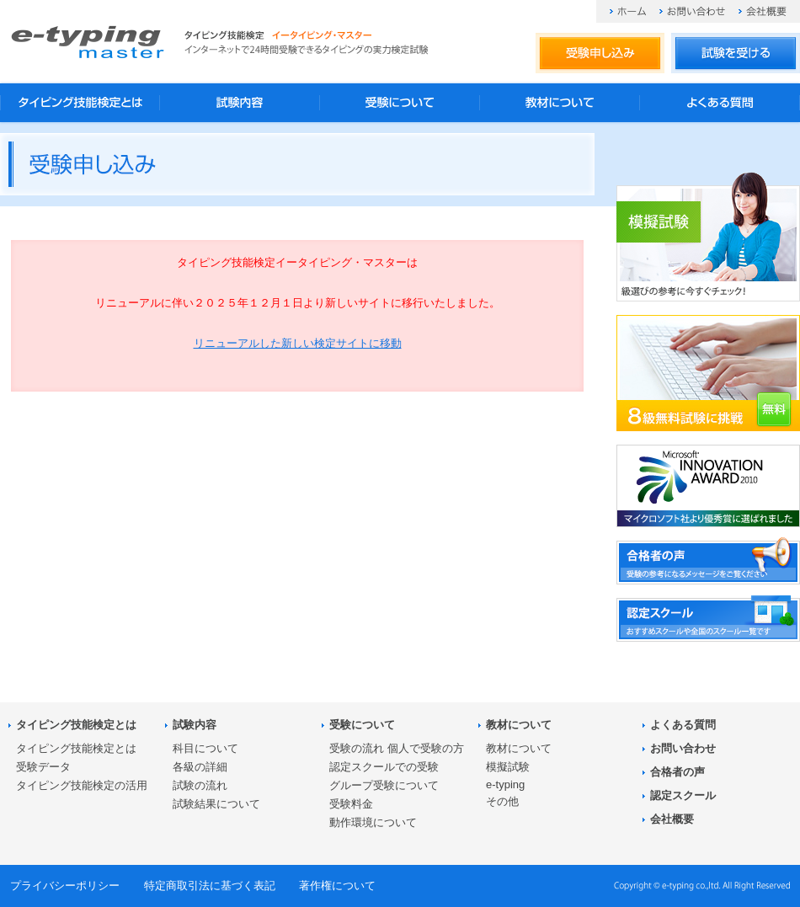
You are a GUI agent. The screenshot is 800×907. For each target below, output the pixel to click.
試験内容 (240, 102)
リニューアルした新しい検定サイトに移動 (298, 343)
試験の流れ (200, 785)
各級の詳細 (200, 766)
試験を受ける (736, 54)
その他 (502, 801)
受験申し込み (600, 54)
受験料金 (351, 804)
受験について (400, 102)
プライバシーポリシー (65, 885)
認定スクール (683, 795)
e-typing (505, 784)
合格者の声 (677, 772)
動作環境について (373, 822)
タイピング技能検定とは (80, 102)
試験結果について (216, 804)
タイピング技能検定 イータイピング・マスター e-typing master (87, 42)
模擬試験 (508, 766)
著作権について (337, 885)
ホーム (628, 11)
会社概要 (763, 11)
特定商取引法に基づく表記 (209, 885)
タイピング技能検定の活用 (81, 785)
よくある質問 (720, 102)
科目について (205, 748)
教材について (560, 102)
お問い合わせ (692, 11)
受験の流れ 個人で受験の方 (396, 748)
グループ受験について (384, 785)
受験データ (43, 766)
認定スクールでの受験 (384, 766)
